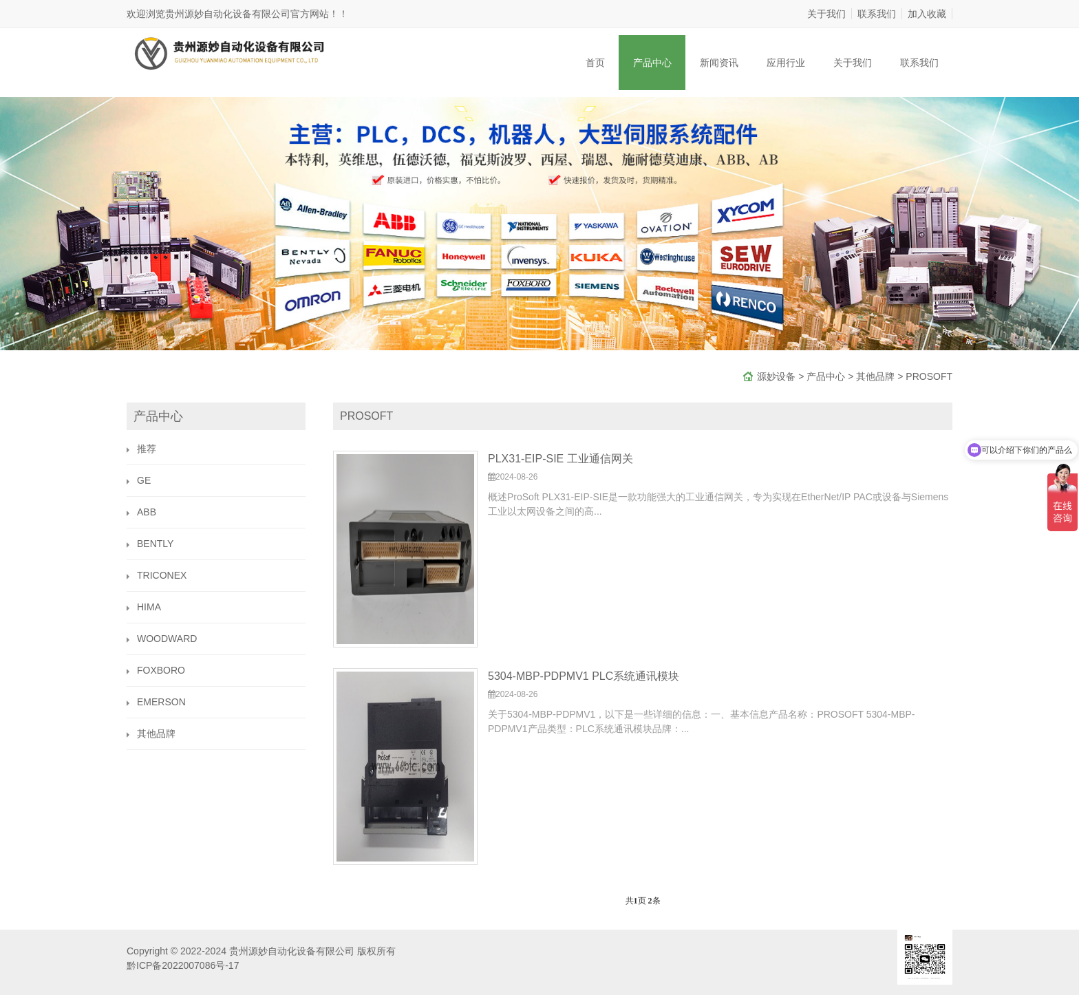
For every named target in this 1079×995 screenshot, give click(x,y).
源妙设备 (776, 376)
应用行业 (786, 62)
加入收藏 (927, 13)
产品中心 (652, 62)
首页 (595, 62)
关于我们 (826, 13)
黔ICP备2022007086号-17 (183, 965)
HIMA (149, 606)
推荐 (146, 448)
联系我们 (876, 13)
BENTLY (155, 543)
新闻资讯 (719, 62)
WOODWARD (167, 638)
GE (144, 480)
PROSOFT (929, 376)
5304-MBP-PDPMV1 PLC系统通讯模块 (583, 676)
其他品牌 (875, 376)
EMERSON (161, 701)
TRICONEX (161, 575)
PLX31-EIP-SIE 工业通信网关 (560, 458)
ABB (146, 511)
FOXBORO (161, 670)
